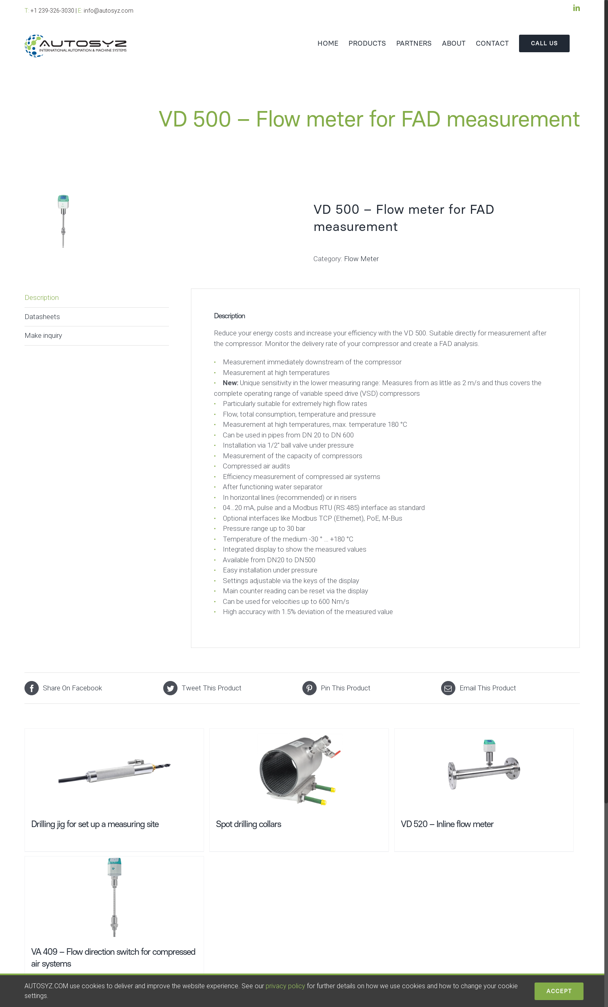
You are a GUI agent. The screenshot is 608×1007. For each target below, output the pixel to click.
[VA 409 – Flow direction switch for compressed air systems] (114, 897)
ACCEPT (559, 991)
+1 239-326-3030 (52, 10)
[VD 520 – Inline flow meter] (484, 769)
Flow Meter (361, 259)
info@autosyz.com (108, 10)
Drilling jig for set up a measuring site (94, 824)
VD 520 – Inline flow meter (447, 824)
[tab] (96, 298)
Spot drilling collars (248, 824)
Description (41, 297)
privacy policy (285, 986)
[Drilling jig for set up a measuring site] (114, 769)
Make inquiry (43, 335)
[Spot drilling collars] (299, 769)
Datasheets (42, 317)
